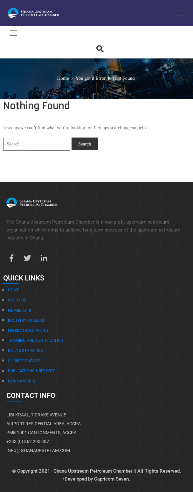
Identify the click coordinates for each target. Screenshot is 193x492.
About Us (17, 300)
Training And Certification (35, 340)
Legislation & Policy (28, 330)
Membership (20, 310)
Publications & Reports (31, 371)
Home (63, 78)
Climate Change (24, 361)
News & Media (21, 381)
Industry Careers (26, 320)
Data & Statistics (25, 350)
